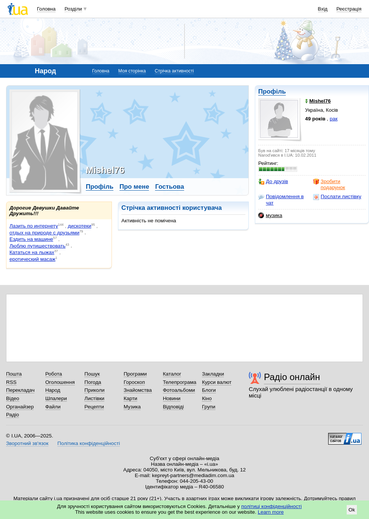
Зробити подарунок (329, 184)
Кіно (207, 398)
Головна (46, 9)
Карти (130, 398)
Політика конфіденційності (88, 443)
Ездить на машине (31, 239)
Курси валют (216, 382)
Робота (53, 374)
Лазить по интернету (33, 226)
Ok (352, 510)
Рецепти (94, 407)
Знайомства (138, 390)
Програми (135, 374)
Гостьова (169, 186)
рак (334, 119)
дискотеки (79, 226)
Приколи (94, 390)
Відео (12, 398)
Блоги (209, 390)
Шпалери (56, 398)
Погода (92, 382)
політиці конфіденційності (271, 506)
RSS (11, 382)
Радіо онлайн (292, 377)
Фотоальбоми (179, 390)
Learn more (271, 512)
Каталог (172, 374)
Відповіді (173, 407)
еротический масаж (32, 259)
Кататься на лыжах (31, 252)
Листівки (94, 398)
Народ (52, 390)
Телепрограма (180, 382)
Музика (132, 407)
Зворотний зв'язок (27, 443)
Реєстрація (348, 9)
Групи (208, 407)
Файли (53, 407)
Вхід (323, 9)
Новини (172, 398)
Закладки (213, 374)
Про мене (134, 186)
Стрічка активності (174, 71)
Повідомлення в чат (281, 199)
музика (270, 216)
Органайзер (20, 407)
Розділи (73, 9)
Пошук (92, 374)
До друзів (273, 182)
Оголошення (60, 382)
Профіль (272, 91)
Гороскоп (134, 382)
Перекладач (20, 390)
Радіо (12, 414)
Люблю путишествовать (37, 246)
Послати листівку (337, 197)
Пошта (14, 374)
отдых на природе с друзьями (44, 233)
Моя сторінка (132, 71)
